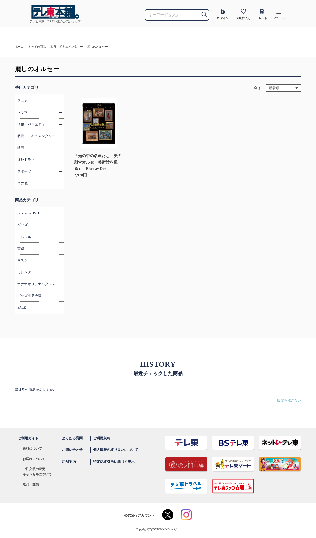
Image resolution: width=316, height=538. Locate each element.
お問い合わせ (72, 450)
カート (262, 14)
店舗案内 (69, 462)
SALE (21, 307)
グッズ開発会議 (29, 295)
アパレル (24, 237)
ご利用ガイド (28, 438)
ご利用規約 (101, 438)
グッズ (22, 225)
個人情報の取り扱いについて (115, 450)
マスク (22, 260)
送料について (32, 448)
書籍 (20, 248)
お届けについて (34, 459)
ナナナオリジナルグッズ (36, 284)
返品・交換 (31, 484)
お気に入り (243, 14)
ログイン (223, 14)
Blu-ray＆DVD (28, 213)
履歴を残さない (289, 400)
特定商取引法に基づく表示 (114, 462)
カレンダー (26, 272)
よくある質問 (72, 438)
